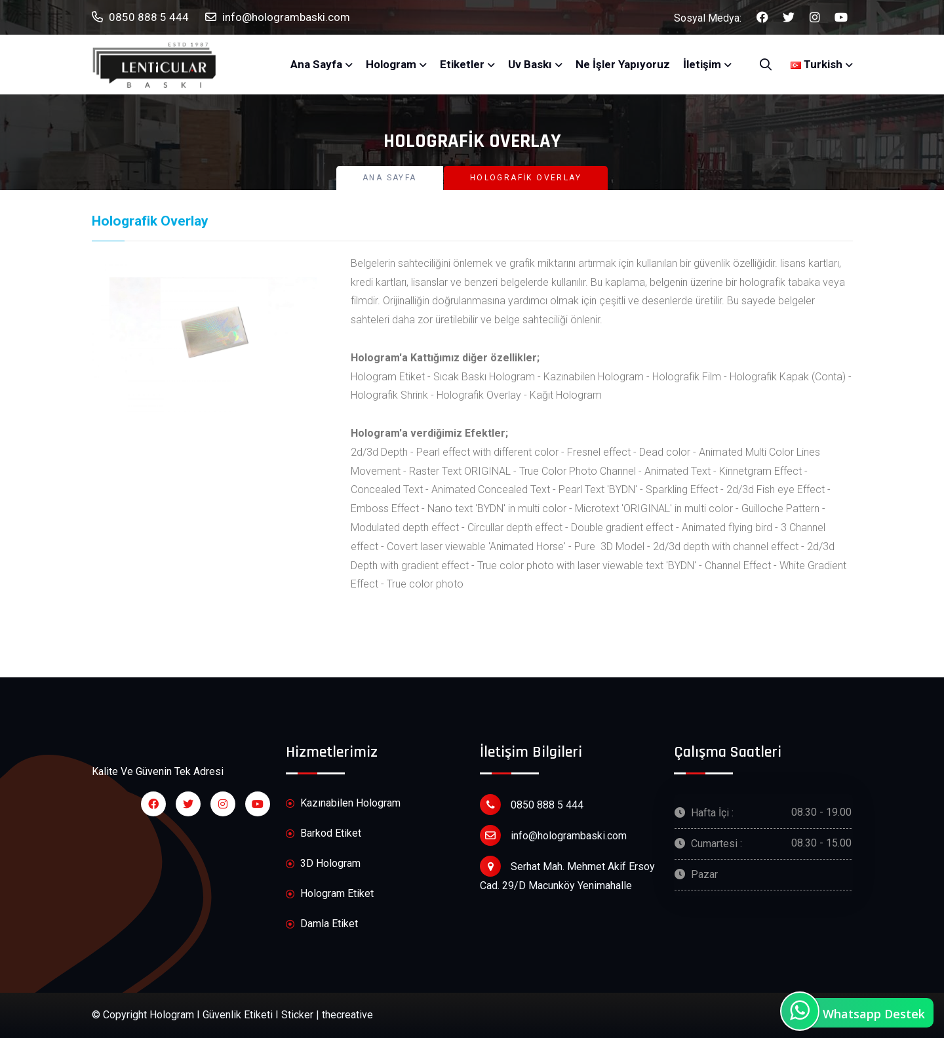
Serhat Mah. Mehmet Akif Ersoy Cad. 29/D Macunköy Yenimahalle (567, 874)
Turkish (816, 64)
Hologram (391, 64)
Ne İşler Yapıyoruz (623, 64)
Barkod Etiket (323, 833)
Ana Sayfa (316, 64)
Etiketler (462, 64)
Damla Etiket (322, 924)
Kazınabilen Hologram (343, 803)
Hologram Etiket (330, 894)
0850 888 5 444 (140, 17)
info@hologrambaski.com (277, 17)
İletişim (702, 64)
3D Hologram (323, 863)
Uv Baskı (530, 64)
